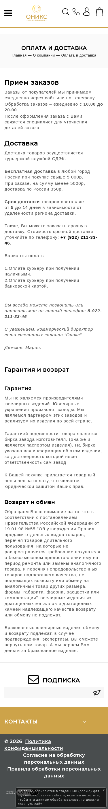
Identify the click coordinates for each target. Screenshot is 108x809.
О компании (44, 55)
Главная (19, 55)
